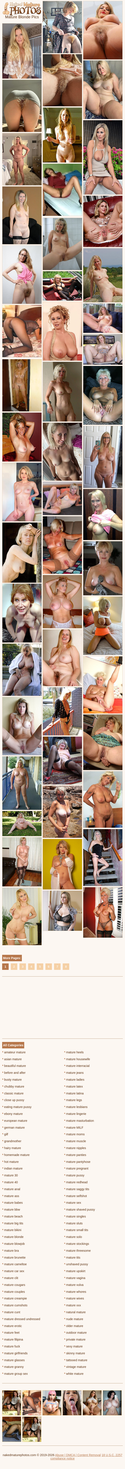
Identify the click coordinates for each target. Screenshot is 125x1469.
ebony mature (12, 1114)
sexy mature (73, 1346)
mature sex (72, 1202)
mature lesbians (76, 1107)
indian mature (12, 1168)
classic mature (13, 1093)
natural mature (75, 1312)
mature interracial (77, 1066)
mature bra (10, 1250)
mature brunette (14, 1257)
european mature (14, 1120)
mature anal (11, 1189)
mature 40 (10, 1182)
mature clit (10, 1278)
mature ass (10, 1196)
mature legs (73, 1100)
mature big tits (12, 1223)
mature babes (12, 1202)
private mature (75, 1339)
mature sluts (73, 1223)
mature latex (73, 1086)
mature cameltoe (14, 1264)
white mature (74, 1373)
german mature (13, 1127)
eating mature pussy (16, 1107)
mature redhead (76, 1182)
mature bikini (11, 1230)
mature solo (73, 1237)
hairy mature (11, 1148)
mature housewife (77, 1059)
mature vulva (74, 1285)
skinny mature (74, 1353)
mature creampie (14, 1298)
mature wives (74, 1298)
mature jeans (74, 1072)
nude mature (73, 1319)
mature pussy (74, 1175)
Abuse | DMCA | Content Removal (78, 1455)
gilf (5, 1134)
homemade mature (16, 1155)
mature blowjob (13, 1243)
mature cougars (13, 1285)
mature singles (75, 1216)
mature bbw (11, 1209)
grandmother (11, 1141)
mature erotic (12, 1326)
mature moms (74, 1134)
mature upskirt (74, 1271)
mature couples (13, 1291)
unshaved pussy (76, 1264)
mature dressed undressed (21, 1319)
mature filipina (12, 1339)
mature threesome (77, 1250)
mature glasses (13, 1360)
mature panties (75, 1155)
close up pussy (13, 1100)
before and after (14, 1072)
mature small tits (76, 1230)
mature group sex (15, 1373)
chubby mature (13, 1086)
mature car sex (13, 1271)
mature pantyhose (77, 1161)
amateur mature (14, 1052)
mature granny (13, 1367)
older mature (73, 1326)
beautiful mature (14, 1066)
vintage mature (75, 1367)
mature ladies (74, 1079)
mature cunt (11, 1312)
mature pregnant (76, 1168)
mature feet (10, 1332)
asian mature (12, 1059)
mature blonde (13, 1237)
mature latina (74, 1093)
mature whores (75, 1291)
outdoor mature (75, 1332)
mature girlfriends (15, 1353)
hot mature (10, 1161)
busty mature (12, 1079)
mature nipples (75, 1148)
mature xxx (72, 1305)
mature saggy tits (76, 1189)
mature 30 (10, 1175)
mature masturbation (79, 1120)
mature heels (74, 1052)
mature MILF (73, 1127)
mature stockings (76, 1243)
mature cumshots (14, 1305)
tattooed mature (75, 1360)
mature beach (12, 1216)
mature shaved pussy (79, 1209)
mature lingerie (75, 1114)
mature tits (72, 1257)
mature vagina (74, 1278)
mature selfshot (75, 1196)
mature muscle (75, 1141)
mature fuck (11, 1346)
